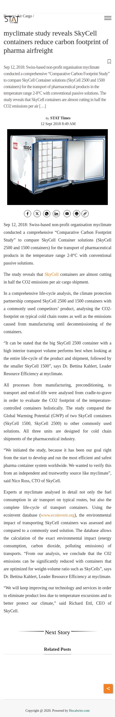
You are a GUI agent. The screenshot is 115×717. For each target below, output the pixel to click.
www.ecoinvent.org (58, 515)
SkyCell (52, 274)
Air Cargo (24, 16)
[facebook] (27, 213)
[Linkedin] (56, 213)
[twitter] (37, 213)
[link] (85, 213)
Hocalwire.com (79, 710)
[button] (57, 61)
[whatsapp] (46, 213)
